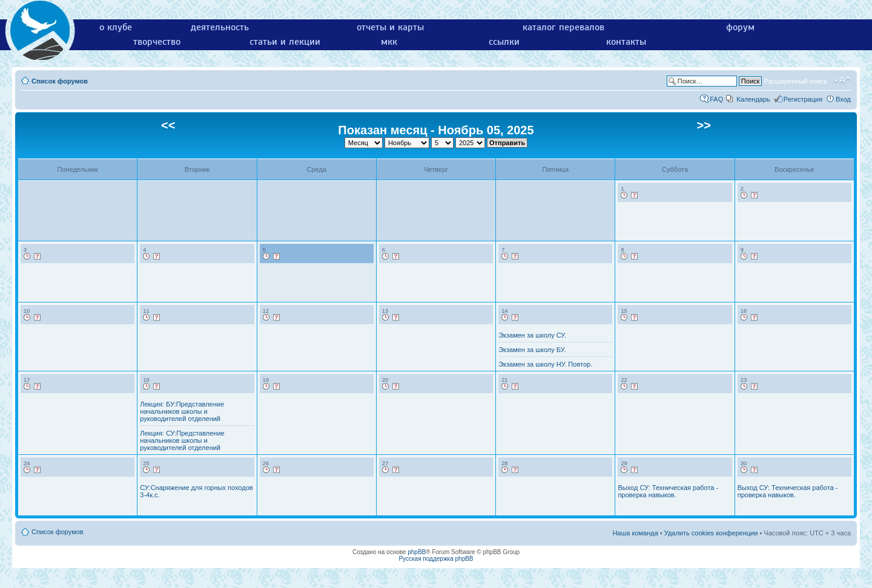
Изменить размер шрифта (842, 80)
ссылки (504, 42)
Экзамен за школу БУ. (532, 349)
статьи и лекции (284, 42)
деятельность (220, 27)
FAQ (716, 99)
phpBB (417, 552)
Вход (843, 99)
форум (740, 27)
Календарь (753, 99)
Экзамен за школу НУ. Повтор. (545, 364)
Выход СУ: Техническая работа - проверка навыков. (668, 491)
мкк (389, 42)
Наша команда (635, 533)
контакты (626, 42)
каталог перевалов (563, 27)
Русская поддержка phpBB (435, 558)
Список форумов (59, 81)
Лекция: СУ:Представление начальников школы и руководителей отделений (182, 440)
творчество (156, 42)
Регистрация (803, 99)
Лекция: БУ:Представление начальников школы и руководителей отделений (182, 411)
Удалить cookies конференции (711, 533)
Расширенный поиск (795, 81)
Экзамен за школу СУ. (532, 335)
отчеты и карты (390, 27)
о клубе (115, 27)
